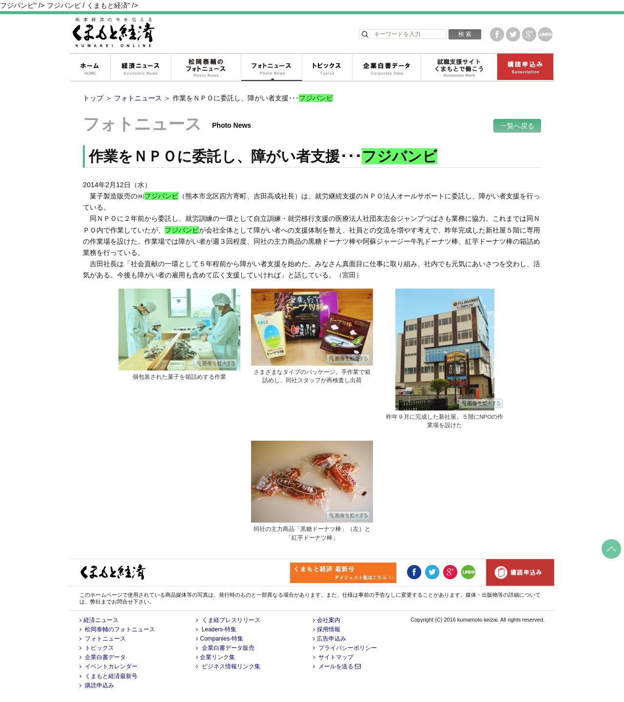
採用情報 (328, 629)
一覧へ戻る (517, 126)
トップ (93, 98)
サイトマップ (335, 657)
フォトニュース (271, 68)
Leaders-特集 (219, 629)
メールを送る (339, 666)
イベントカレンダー (111, 666)
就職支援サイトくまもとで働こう (458, 68)
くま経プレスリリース (231, 620)
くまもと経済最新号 (111, 676)
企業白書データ (386, 68)
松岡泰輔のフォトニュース (205, 68)
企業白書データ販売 (228, 647)
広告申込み (331, 638)
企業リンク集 (217, 657)
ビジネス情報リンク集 (231, 666)
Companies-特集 (221, 638)
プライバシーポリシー (347, 647)
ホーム (89, 68)
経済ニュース (140, 68)
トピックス (326, 68)
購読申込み (525, 68)
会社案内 (328, 620)
